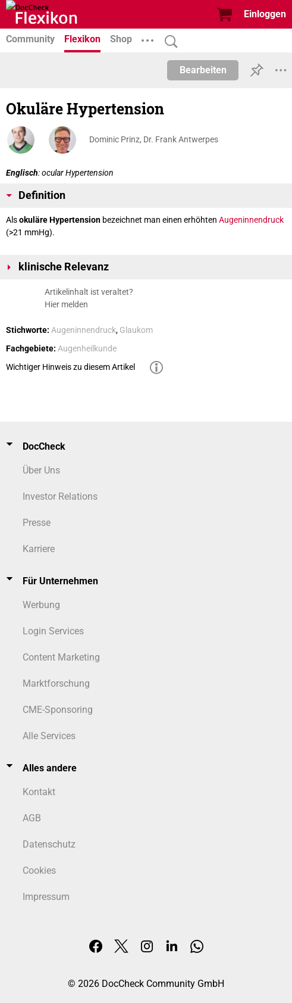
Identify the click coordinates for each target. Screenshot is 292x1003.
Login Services (53, 631)
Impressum (46, 896)
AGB (32, 818)
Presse (37, 522)
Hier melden (66, 304)
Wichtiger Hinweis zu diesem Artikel (70, 367)
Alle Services (49, 736)
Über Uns (41, 470)
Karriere (39, 549)
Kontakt (39, 792)
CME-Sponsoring (58, 709)
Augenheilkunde (87, 348)
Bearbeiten (203, 70)
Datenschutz (49, 844)
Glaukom (136, 330)
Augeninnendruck (251, 220)
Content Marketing (61, 657)
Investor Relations (60, 496)
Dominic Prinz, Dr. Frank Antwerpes (153, 139)
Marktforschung (56, 683)
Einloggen (265, 14)
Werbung (41, 604)
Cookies (39, 870)
